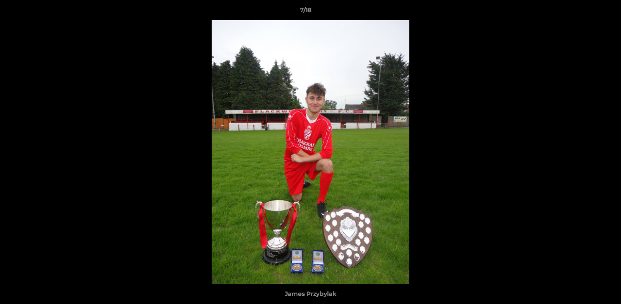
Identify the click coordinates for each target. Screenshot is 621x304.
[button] (585, 12)
